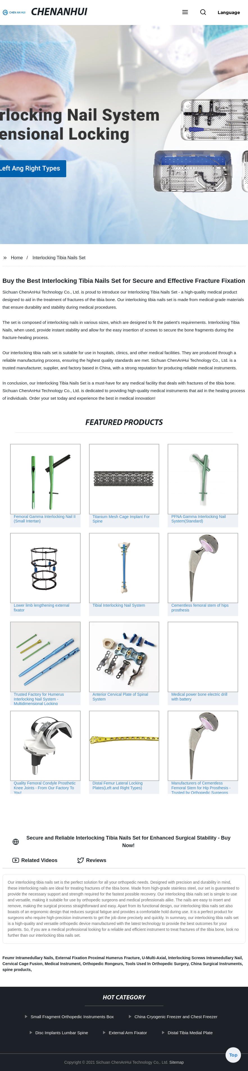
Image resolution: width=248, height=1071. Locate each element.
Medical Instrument (63, 963)
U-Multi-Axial (154, 958)
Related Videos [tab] (35, 860)
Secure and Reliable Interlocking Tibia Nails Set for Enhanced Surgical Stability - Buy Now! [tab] (121, 841)
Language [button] (229, 12)
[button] (185, 13)
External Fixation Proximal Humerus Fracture (97, 958)
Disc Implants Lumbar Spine (61, 1032)
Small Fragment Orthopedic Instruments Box (72, 1016)
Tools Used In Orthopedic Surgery (156, 963)
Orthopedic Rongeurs (103, 963)
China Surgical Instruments (216, 963)
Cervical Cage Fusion (22, 963)
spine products (17, 969)
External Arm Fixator (128, 1032)
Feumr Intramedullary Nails (28, 958)
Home (17, 257)
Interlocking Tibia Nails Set (59, 257)
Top (233, 1056)
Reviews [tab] (91, 860)
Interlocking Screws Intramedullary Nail (205, 958)
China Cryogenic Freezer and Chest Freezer (176, 1016)
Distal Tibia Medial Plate (190, 1032)
